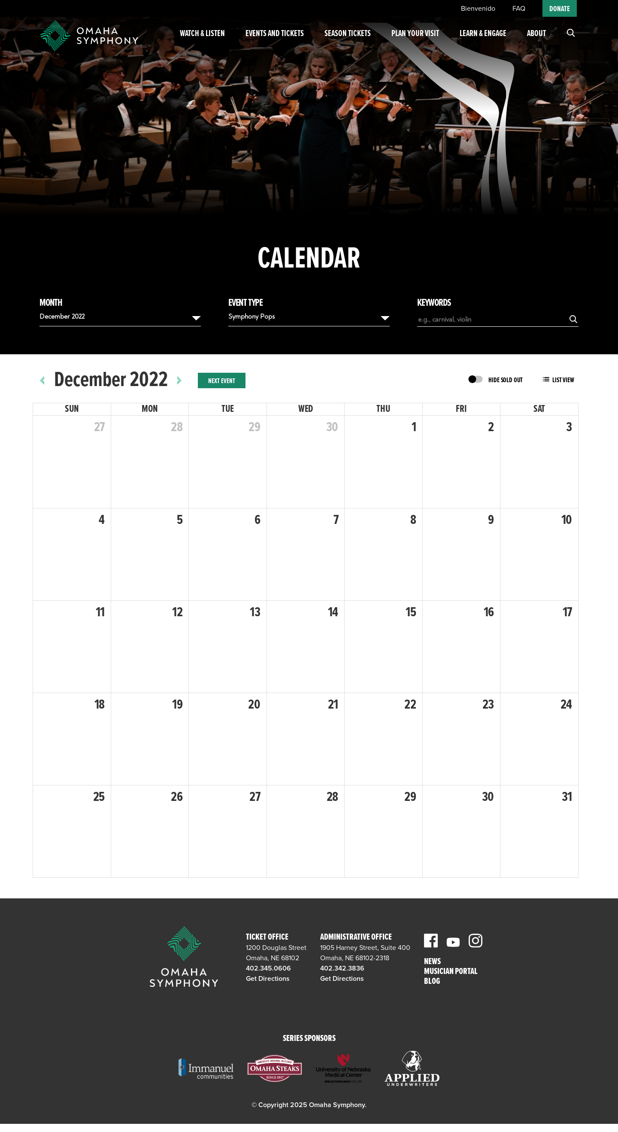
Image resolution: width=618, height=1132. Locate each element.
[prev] (42, 380)
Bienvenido (478, 8)
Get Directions (268, 978)
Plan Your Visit (412, 43)
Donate (559, 9)
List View (563, 380)
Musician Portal (451, 972)
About (536, 38)
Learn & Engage (473, 43)
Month (50, 303)
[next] (179, 380)
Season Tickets (341, 43)
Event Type (245, 303)
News (432, 962)
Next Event (221, 381)
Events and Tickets (271, 43)
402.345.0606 (268, 968)
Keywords (434, 303)
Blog (432, 982)
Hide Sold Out (505, 380)
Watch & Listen (203, 43)
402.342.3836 (342, 968)
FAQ (518, 8)
